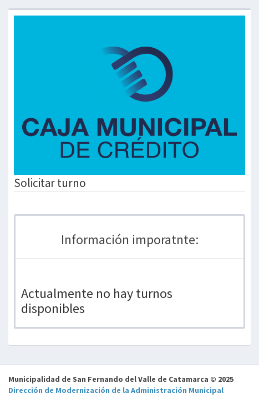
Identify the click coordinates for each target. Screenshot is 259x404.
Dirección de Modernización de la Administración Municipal (116, 390)
